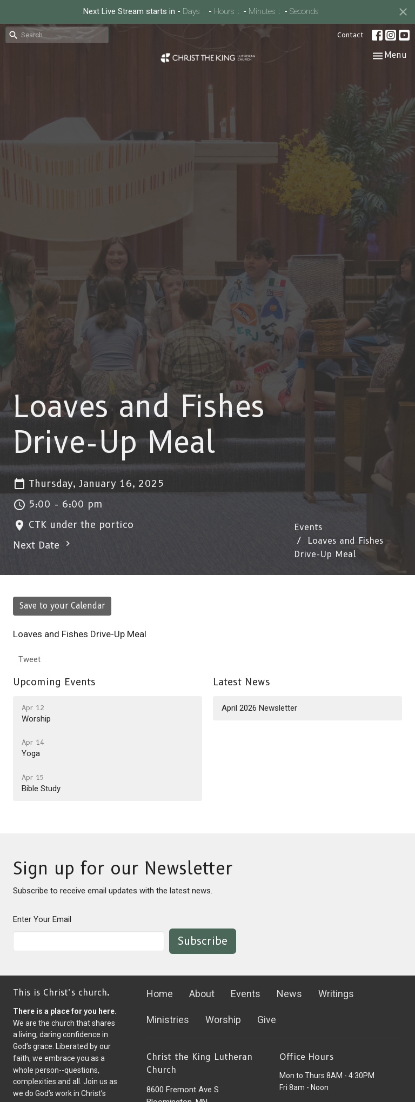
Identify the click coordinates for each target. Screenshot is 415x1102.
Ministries (167, 1019)
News (289, 993)
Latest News (241, 682)
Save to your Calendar (62, 606)
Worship (223, 1019)
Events (308, 527)
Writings (336, 993)
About (202, 993)
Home (159, 993)
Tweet (29, 659)
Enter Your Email (42, 919)
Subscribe (202, 940)
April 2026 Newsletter (259, 708)
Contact (350, 34)
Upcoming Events (54, 682)
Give (266, 1019)
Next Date (43, 544)
